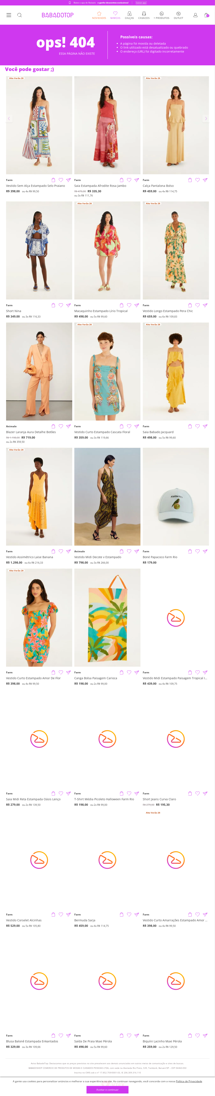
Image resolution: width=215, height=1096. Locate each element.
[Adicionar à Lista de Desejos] (61, 180)
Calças (129, 17)
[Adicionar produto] (53, 180)
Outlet (178, 17)
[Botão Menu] (9, 15)
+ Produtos (161, 17)
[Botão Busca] (19, 15)
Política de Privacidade (189, 1081)
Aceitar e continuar (107, 1090)
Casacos (143, 17)
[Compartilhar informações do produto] (68, 180)
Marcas (115, 17)
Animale (11, 426)
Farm (9, 180)
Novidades (99, 17)
